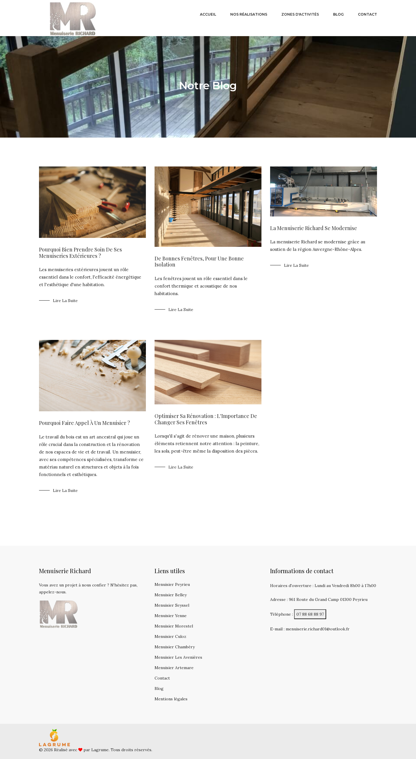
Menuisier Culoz (170, 636)
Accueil (208, 14)
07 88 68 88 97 (310, 614)
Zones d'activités (300, 14)
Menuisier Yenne (171, 615)
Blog (159, 688)
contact (367, 14)
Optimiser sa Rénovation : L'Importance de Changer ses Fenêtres (206, 419)
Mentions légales (171, 698)
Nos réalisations (248, 14)
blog (338, 14)
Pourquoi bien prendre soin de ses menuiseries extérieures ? (80, 252)
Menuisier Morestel (174, 626)
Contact (162, 678)
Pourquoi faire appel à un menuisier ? (84, 422)
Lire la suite (65, 300)
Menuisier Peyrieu (172, 584)
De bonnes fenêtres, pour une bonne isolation (199, 261)
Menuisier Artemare (174, 667)
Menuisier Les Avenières (178, 657)
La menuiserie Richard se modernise (313, 228)
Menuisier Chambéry (175, 646)
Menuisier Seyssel (172, 605)
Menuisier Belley (171, 594)
